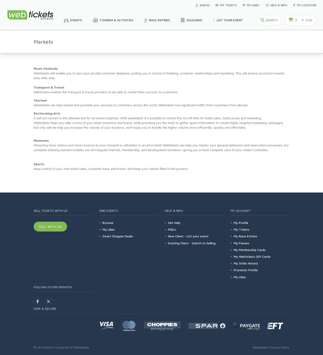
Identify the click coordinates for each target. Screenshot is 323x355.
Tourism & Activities (113, 20)
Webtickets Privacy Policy (271, 347)
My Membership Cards (250, 250)
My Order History (246, 263)
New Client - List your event (188, 236)
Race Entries (157, 20)
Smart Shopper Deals (118, 236)
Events (73, 20)
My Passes (241, 243)
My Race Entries (245, 236)
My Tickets (226, 5)
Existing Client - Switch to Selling (192, 243)
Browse (108, 223)
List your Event (228, 20)
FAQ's (172, 229)
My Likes (251, 5)
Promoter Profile (246, 270)
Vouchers (191, 20)
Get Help (174, 223)
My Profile (241, 223)
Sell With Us (50, 226)
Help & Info (276, 5)
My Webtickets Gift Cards (252, 256)
